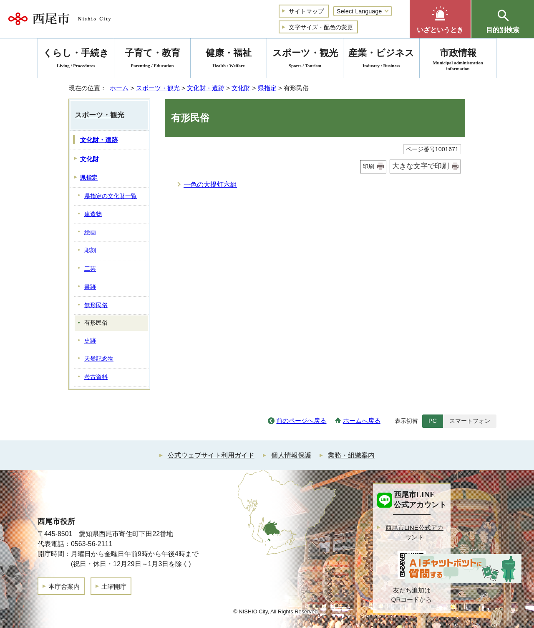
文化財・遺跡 (205, 88)
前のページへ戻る (301, 420)
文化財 (241, 88)
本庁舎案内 (64, 586)
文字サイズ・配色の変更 (321, 27)
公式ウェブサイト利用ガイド (211, 455)
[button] (440, 19)
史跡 (90, 341)
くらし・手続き (76, 59)
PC (432, 420)
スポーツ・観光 (158, 88)
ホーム (119, 88)
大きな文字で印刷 (420, 166)
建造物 (93, 214)
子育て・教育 (152, 59)
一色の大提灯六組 (210, 184)
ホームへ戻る (361, 420)
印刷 (368, 166)
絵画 (90, 232)
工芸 (90, 269)
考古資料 (96, 377)
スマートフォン (469, 420)
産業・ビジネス (381, 59)
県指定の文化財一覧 (110, 196)
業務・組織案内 (351, 455)
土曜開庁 (113, 586)
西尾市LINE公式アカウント (414, 532)
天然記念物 (98, 359)
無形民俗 (96, 305)
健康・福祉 (228, 59)
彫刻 (90, 250)
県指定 (267, 88)
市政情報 (458, 59)
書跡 (90, 287)
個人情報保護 (291, 455)
